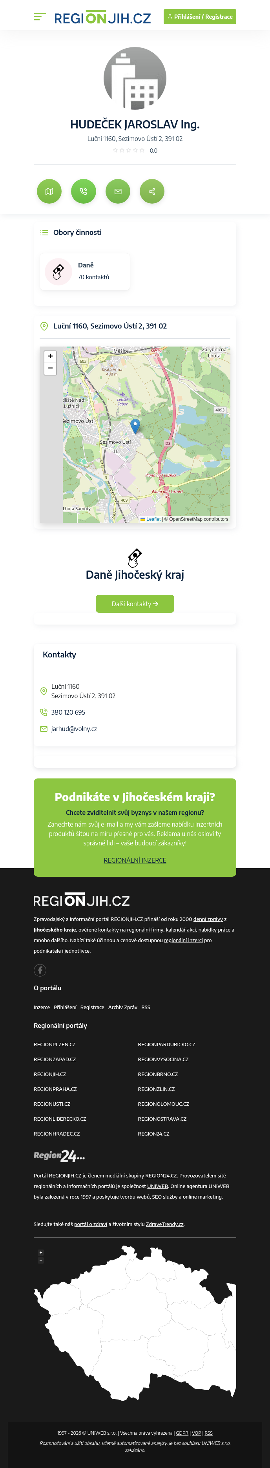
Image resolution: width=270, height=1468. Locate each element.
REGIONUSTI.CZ (52, 1104)
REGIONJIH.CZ (50, 1074)
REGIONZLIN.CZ (156, 1089)
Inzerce (42, 1007)
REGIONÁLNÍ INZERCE (135, 860)
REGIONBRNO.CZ (158, 1074)
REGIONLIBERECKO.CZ (60, 1119)
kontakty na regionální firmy (130, 929)
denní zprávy (208, 919)
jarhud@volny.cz (74, 729)
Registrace (219, 16)
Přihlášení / (185, 16)
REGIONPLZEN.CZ (55, 1044)
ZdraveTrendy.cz (165, 1224)
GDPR (182, 1433)
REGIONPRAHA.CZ (55, 1089)
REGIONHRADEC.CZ (57, 1133)
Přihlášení (65, 1007)
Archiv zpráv (123, 1007)
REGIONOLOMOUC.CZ (164, 1104)
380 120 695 (68, 712)
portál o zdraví (90, 1224)
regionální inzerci (183, 940)
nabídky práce (214, 929)
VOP (196, 1433)
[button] (135, 427)
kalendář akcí (181, 929)
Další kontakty (135, 604)
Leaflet (150, 519)
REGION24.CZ (154, 1133)
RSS (145, 1007)
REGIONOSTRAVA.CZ (162, 1119)
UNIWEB (157, 1186)
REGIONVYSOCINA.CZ (163, 1059)
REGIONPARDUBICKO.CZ (166, 1044)
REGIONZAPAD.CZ (55, 1059)
